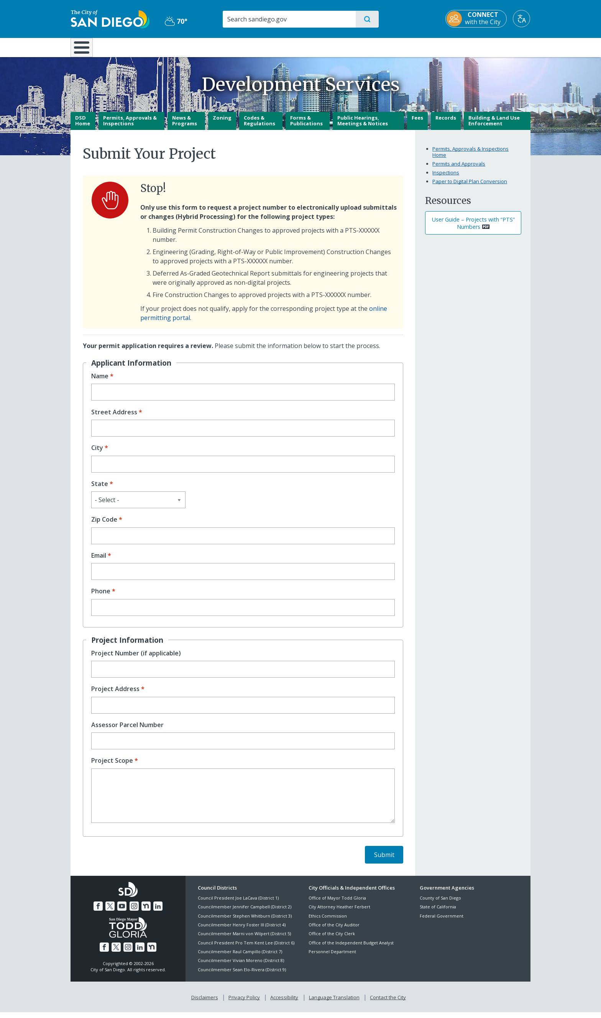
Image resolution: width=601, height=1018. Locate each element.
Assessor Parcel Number (127, 730)
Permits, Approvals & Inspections (130, 126)
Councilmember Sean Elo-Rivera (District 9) (242, 975)
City (97, 454)
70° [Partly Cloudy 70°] (175, 21)
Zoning (222, 123)
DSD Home (82, 126)
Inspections (445, 177)
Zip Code (104, 525)
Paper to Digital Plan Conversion (469, 186)
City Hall (493, 47)
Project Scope (112, 766)
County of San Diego (440, 903)
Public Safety (418, 47)
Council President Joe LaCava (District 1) (238, 903)
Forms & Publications (306, 126)
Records (445, 123)
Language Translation (334, 1003)
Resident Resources (205, 47)
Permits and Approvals (458, 169)
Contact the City (388, 1003)
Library (343, 47)
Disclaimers (204, 1003)
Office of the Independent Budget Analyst (351, 948)
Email (98, 561)
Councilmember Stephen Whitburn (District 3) (245, 921)
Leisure (135, 47)
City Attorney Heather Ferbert (339, 912)
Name (99, 382)
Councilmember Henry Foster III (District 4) (242, 930)
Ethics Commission (328, 921)
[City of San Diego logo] (110, 18)
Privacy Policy (244, 1003)
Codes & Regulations (259, 126)
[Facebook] (98, 911)
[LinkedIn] (158, 911)
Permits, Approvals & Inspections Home (470, 157)
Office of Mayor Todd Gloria (337, 903)
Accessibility (284, 1003)
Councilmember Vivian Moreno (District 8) (241, 966)
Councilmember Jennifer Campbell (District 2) (244, 912)
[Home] (85, 50)
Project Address (115, 695)
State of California (438, 912)
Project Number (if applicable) (136, 659)
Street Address (114, 418)
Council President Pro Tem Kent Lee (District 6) (246, 948)
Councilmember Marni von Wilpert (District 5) (244, 939)
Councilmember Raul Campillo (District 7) (240, 957)
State (99, 489)
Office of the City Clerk (332, 939)
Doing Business (273, 47)
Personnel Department (332, 957)
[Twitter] (110, 911)
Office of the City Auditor (334, 930)
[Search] (288, 19)
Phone (100, 597)
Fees (417, 123)
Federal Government (441, 921)
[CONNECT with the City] (476, 19)
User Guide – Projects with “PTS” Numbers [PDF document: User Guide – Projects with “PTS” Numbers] (473, 228)
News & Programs (184, 126)
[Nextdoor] (146, 911)
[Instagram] (134, 911)
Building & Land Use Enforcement (494, 126)
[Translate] (521, 18)
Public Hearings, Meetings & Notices (362, 126)
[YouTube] (121, 911)
